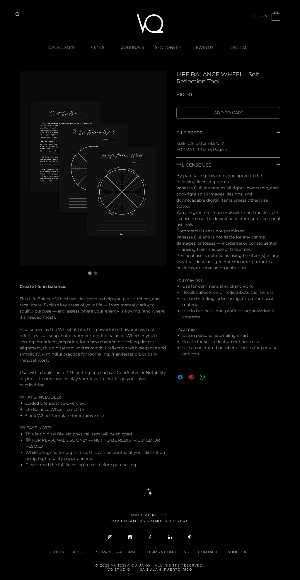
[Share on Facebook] (180, 377)
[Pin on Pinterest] (191, 377)
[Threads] (130, 537)
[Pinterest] (189, 537)
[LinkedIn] (170, 537)
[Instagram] (110, 537)
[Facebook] (150, 537)
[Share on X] (213, 377)
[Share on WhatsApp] (202, 377)
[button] (276, 15)
